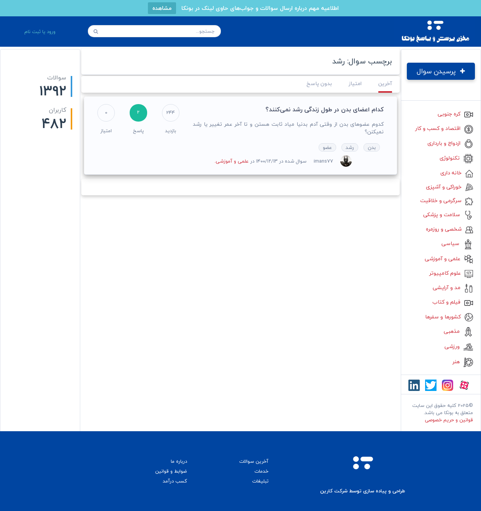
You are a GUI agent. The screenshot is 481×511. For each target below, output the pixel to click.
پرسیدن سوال (441, 71)
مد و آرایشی (453, 287)
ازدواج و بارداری (450, 143)
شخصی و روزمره (449, 229)
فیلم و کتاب (452, 302)
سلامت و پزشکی (448, 214)
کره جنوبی (455, 114)
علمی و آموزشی (449, 258)
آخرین (385, 83)
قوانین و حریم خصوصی (449, 420)
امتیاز (355, 83)
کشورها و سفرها (449, 316)
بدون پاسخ (319, 83)
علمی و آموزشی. (231, 161)
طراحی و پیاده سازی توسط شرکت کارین (362, 491)
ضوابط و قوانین (171, 471)
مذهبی (458, 331)
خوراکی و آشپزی (449, 186)
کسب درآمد (175, 481)
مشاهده (161, 8)
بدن (372, 147)
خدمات (261, 471)
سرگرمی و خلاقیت (446, 200)
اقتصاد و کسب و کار (444, 128)
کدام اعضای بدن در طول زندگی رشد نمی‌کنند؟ (324, 109)
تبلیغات (260, 481)
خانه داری (456, 172)
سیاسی (457, 243)
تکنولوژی (456, 158)
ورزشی (458, 346)
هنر (462, 361)
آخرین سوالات (253, 461)
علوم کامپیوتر (451, 273)
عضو (327, 147)
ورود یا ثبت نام (40, 31)
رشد (350, 147)
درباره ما (179, 461)
